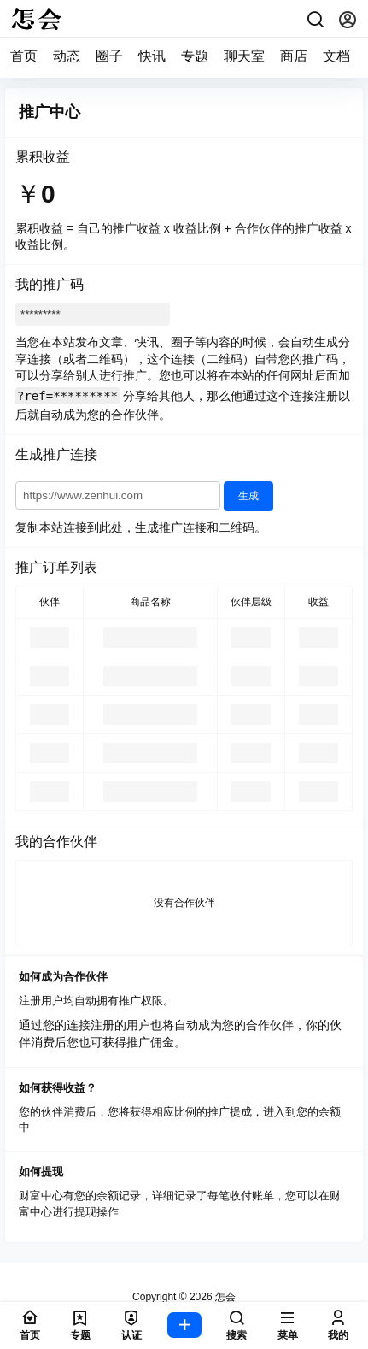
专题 (194, 56)
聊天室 (244, 56)
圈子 (109, 56)
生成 (248, 496)
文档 (336, 56)
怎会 (224, 1297)
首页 (24, 56)
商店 (293, 56)
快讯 (152, 56)
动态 (66, 56)
